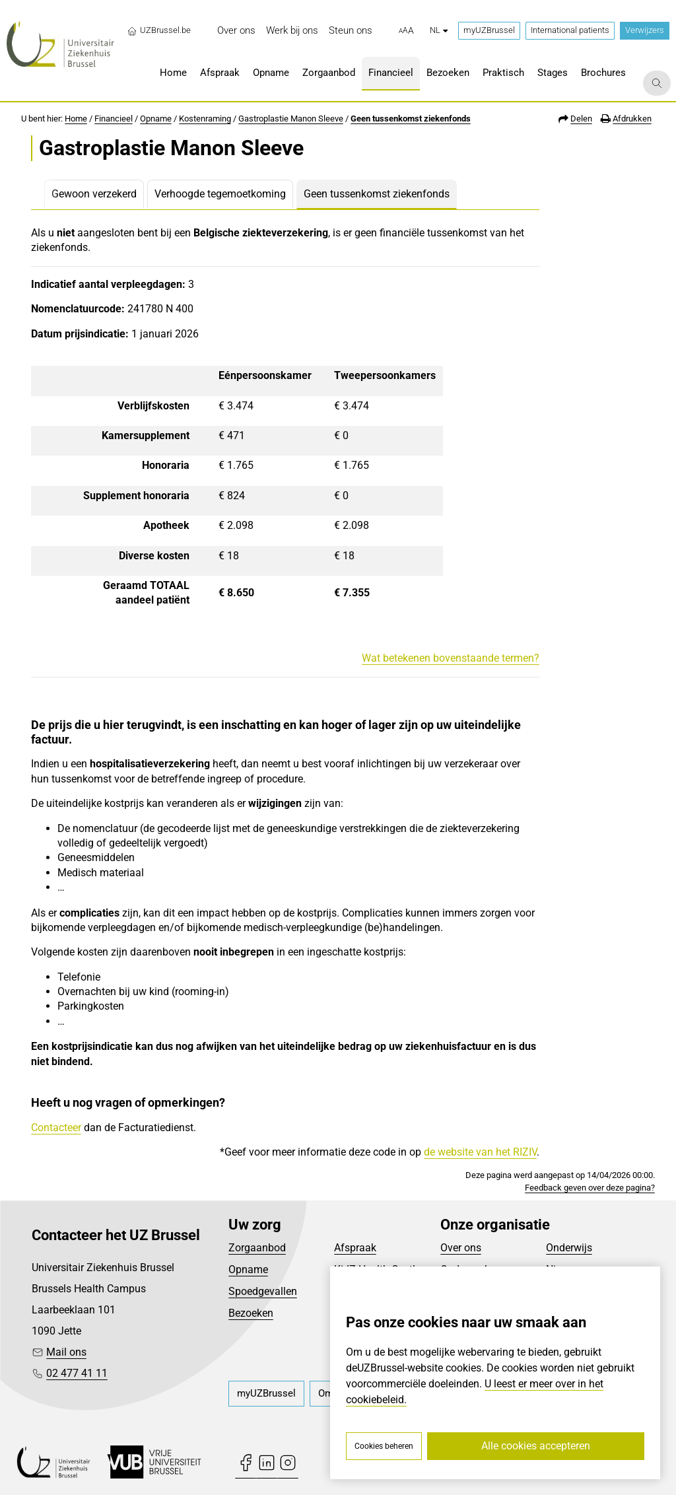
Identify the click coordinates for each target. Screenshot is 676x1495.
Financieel (113, 118)
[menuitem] (236, 30)
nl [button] (439, 30)
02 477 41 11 (77, 1373)
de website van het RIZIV (480, 1152)
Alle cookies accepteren (535, 1446)
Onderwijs (569, 1247)
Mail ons (66, 1352)
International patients (570, 30)
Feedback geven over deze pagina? (590, 1188)
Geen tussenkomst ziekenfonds (411, 118)
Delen (581, 118)
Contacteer (56, 1127)
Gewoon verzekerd (94, 194)
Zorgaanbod (257, 1247)
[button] (406, 31)
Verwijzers (644, 30)
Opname (156, 118)
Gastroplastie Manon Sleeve (290, 118)
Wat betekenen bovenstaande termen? (450, 658)
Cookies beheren (384, 1446)
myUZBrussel (489, 30)
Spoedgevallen (262, 1291)
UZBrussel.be (159, 30)
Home (76, 118)
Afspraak (355, 1247)
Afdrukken (632, 118)
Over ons (460, 1247)
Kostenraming (205, 118)
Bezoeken (250, 1313)
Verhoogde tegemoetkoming (220, 194)
